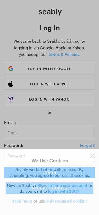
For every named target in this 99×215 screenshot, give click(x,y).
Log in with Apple (49, 84)
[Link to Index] (50, 12)
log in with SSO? (63, 191)
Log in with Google (49, 68)
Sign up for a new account (62, 185)
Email (9, 122)
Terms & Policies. (64, 54)
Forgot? (87, 145)
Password (13, 145)
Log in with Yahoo (49, 99)
